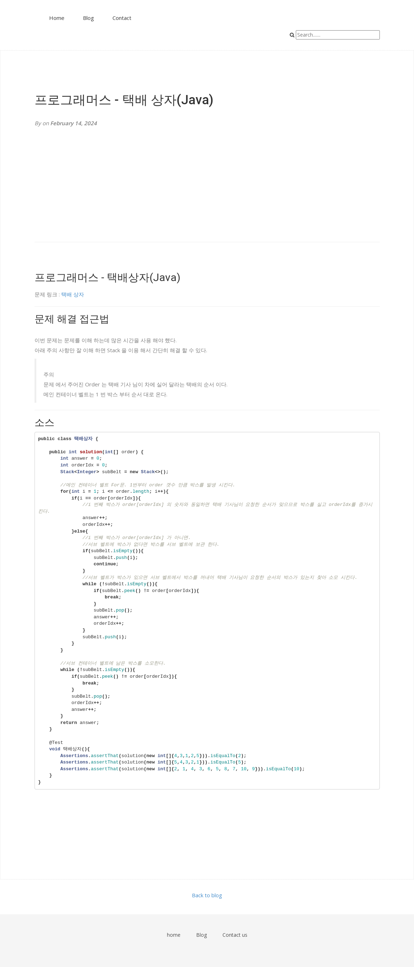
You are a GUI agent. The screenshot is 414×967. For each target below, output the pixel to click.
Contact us (234, 934)
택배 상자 (72, 294)
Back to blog (207, 895)
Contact (121, 17)
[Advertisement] (207, 185)
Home (56, 17)
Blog (88, 17)
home (173, 934)
